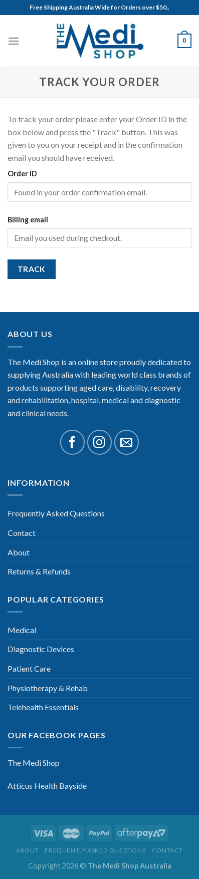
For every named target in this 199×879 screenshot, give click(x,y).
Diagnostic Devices (41, 649)
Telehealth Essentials (43, 707)
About (19, 552)
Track (32, 268)
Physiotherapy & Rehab (48, 688)
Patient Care (29, 668)
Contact (22, 532)
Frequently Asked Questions (56, 513)
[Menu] (14, 41)
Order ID (22, 173)
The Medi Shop (34, 762)
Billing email (28, 219)
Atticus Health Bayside (47, 785)
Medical (22, 630)
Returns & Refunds (39, 571)
